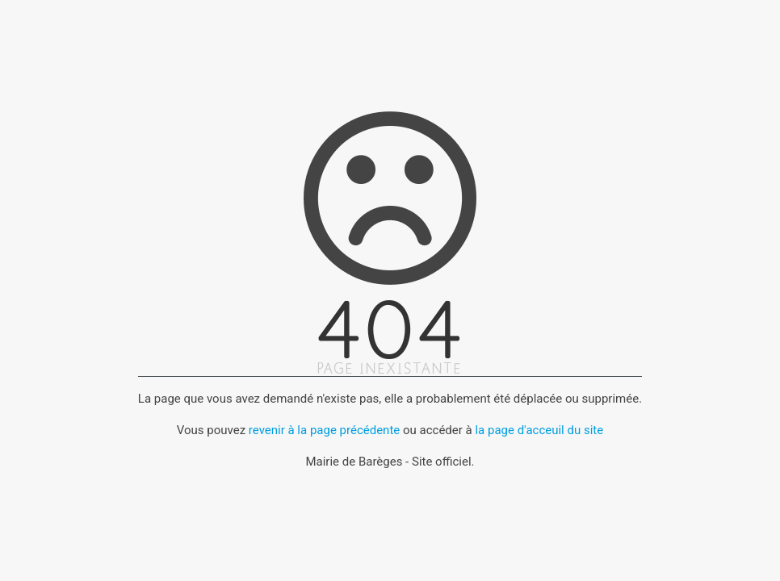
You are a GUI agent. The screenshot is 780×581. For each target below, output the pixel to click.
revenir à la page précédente (324, 430)
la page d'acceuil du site (539, 430)
